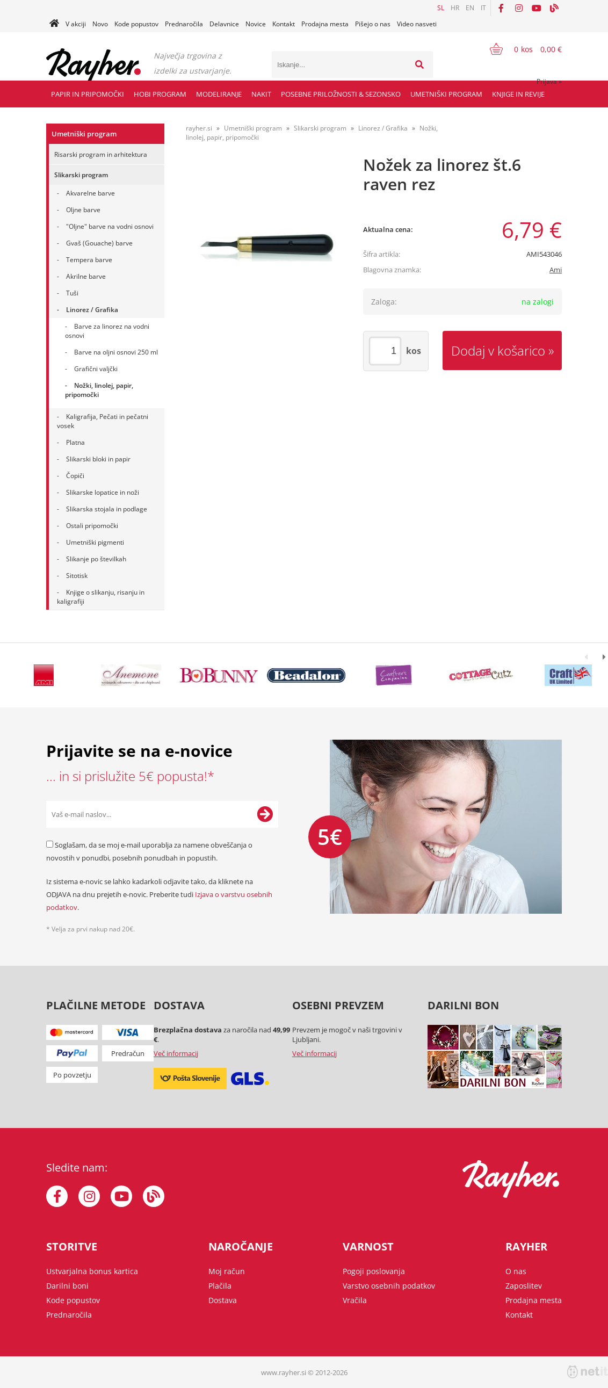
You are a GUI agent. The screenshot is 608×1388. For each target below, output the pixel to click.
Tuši (72, 293)
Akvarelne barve (90, 193)
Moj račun (226, 1271)
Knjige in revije (518, 94)
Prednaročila (184, 23)
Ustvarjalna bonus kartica (92, 1271)
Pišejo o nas (372, 23)
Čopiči (75, 475)
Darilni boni (67, 1286)
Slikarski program (81, 174)
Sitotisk (77, 575)
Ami (555, 269)
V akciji (76, 23)
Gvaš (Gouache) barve (99, 243)
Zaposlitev (523, 1286)
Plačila (219, 1286)
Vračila (355, 1300)
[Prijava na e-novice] (264, 814)
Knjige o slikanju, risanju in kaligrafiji (100, 597)
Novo (100, 23)
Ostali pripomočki (92, 525)
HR (455, 7)
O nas (515, 1271)
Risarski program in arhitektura (100, 154)
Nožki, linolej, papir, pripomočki (99, 390)
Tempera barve (89, 259)
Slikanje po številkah (96, 558)
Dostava (222, 1300)
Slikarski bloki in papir (98, 459)
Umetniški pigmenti (95, 542)
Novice (255, 23)
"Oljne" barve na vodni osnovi (110, 226)
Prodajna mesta (325, 23)
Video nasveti (417, 23)
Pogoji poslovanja (374, 1271)
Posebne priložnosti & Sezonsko (341, 94)
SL (440, 7)
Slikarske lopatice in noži (102, 492)
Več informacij (176, 1053)
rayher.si (199, 128)
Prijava (549, 81)
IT (483, 7)
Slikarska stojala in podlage (106, 509)
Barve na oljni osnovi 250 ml (116, 352)
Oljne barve (83, 209)
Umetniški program (446, 94)
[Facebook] (501, 8)
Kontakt (283, 23)
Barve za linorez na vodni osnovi (107, 331)
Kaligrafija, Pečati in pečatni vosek (102, 421)
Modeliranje (219, 94)
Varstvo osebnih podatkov (389, 1286)
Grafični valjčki (96, 368)
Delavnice (224, 23)
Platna (75, 442)
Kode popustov (136, 23)
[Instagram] (518, 8)
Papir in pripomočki (87, 94)
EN (470, 7)
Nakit (261, 94)
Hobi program (160, 94)
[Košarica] (519, 49)
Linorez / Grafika (92, 309)
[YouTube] (536, 8)
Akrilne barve (86, 276)
